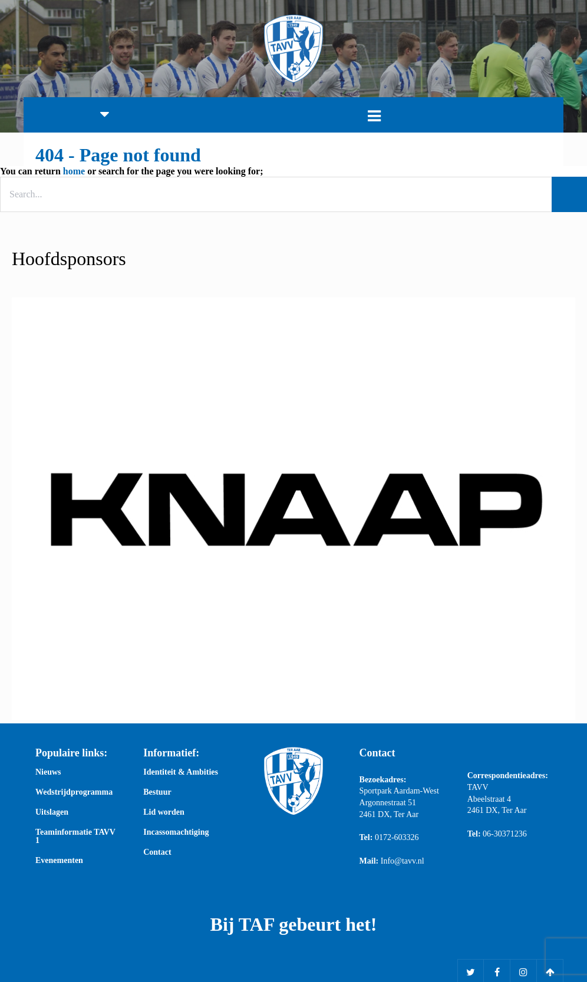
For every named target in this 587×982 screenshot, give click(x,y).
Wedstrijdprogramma (74, 792)
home (74, 171)
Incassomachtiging (176, 832)
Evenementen (59, 861)
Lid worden (163, 812)
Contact (157, 852)
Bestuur (157, 792)
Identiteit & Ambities (180, 772)
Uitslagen (51, 812)
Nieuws (48, 772)
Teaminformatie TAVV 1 (75, 836)
